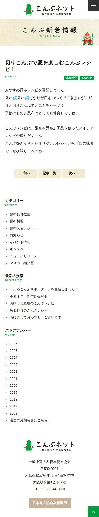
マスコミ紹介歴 (22, 263)
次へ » (73, 173)
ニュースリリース (23, 256)
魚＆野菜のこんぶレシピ (29, 310)
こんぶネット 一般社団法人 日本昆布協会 (49, 10)
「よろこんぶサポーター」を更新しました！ (44, 289)
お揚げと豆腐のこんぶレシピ (32, 303)
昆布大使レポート (23, 228)
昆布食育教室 (20, 214)
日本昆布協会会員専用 (49, 503)
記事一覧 (49, 173)
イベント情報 (20, 242)
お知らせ (87, 77)
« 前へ (25, 173)
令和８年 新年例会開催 (29, 296)
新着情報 (50, 32)
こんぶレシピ (16, 128)
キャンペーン (20, 249)
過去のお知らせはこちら (29, 420)
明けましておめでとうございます (35, 317)
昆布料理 (71, 77)
